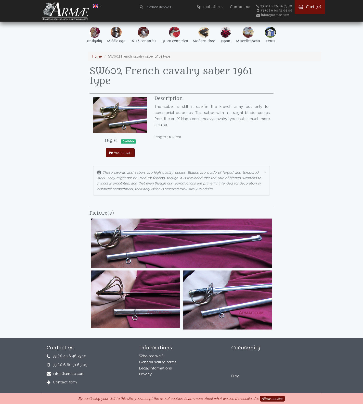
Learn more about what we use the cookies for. (221, 399)
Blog (235, 376)
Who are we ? (151, 356)
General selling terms (158, 362)
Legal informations (155, 368)
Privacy (145, 374)
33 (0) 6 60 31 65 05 (274, 10)
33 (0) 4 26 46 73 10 (274, 6)
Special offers (209, 7)
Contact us (240, 7)
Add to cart (120, 153)
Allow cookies (272, 399)
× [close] (265, 171)
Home (97, 56)
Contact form (65, 382)
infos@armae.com (272, 15)
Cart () (309, 7)
